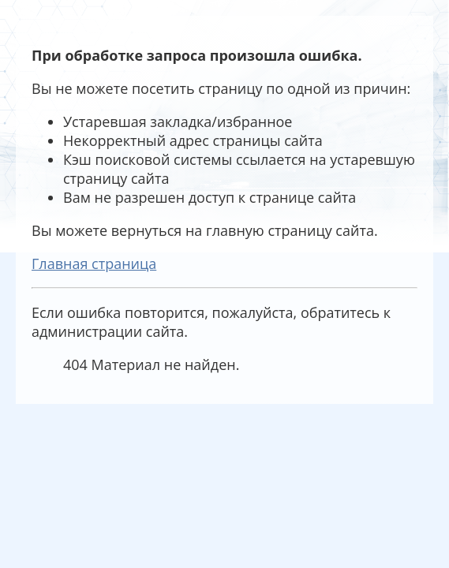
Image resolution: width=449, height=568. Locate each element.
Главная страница (94, 263)
